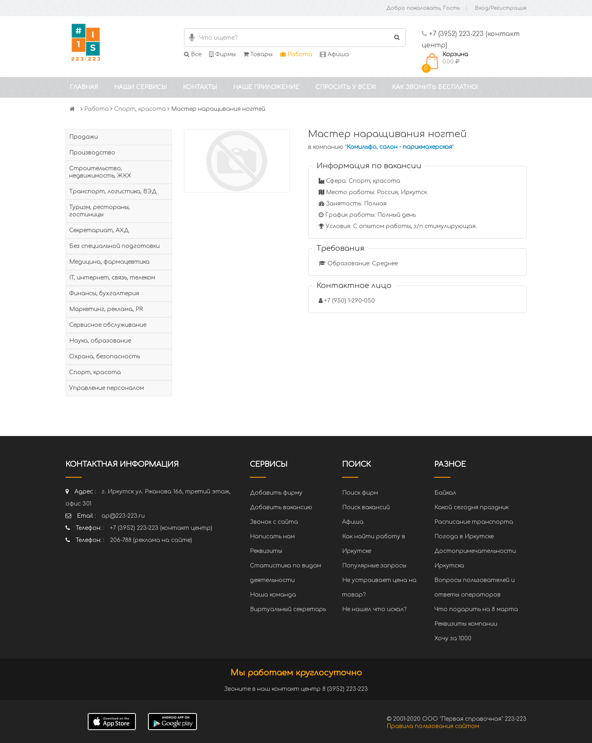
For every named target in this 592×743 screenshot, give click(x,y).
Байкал (445, 493)
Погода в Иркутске (464, 536)
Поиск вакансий (366, 507)
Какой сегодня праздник (471, 507)
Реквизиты (266, 551)
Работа (296, 54)
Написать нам (272, 536)
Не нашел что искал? (374, 609)
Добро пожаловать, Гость (423, 8)
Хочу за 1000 (452, 638)
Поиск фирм (360, 493)
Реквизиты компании (465, 624)
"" (399, 147)
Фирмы (222, 54)
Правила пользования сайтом (433, 726)
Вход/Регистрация (500, 8)
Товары (258, 54)
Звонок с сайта (274, 522)
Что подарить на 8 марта (476, 609)
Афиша (334, 54)
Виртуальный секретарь (288, 609)
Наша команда (273, 595)
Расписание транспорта (473, 522)
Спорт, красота (140, 109)
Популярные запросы (374, 566)
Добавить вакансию (281, 507)
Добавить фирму (276, 493)
